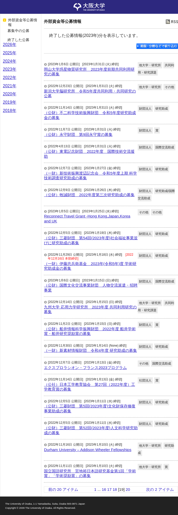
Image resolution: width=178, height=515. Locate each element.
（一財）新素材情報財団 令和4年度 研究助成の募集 (90, 350)
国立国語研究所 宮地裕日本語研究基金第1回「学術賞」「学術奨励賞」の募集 (90, 473)
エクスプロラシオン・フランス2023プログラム (85, 367)
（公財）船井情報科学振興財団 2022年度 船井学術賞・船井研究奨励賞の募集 (90, 331)
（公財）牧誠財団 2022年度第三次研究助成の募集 (89, 195)
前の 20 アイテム (63, 489)
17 (109, 489)
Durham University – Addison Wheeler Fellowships (87, 449)
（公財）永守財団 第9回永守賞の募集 (78, 134)
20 (128, 489)
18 (115, 489)
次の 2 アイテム (160, 489)
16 (104, 489)
